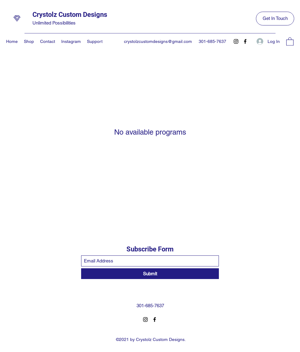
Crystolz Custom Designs (69, 14)
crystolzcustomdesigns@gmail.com (158, 41)
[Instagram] (236, 41)
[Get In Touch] (275, 18)
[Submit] (150, 273)
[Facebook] (245, 41)
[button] (290, 41)
